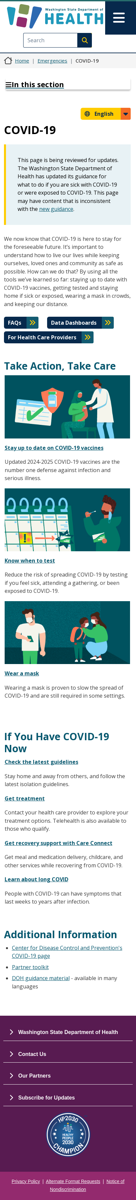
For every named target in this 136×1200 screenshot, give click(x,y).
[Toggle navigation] (120, 18)
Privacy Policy (26, 1181)
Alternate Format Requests (73, 1181)
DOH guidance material (41, 978)
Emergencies (52, 60)
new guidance (56, 209)
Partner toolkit (30, 967)
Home (22, 60)
